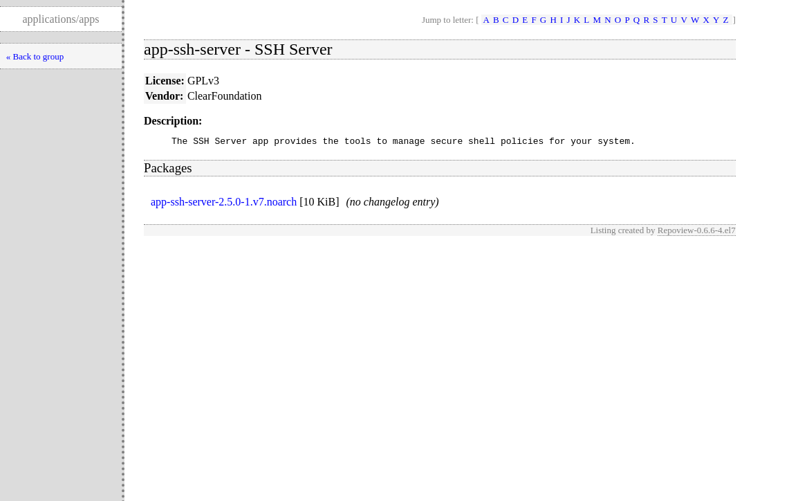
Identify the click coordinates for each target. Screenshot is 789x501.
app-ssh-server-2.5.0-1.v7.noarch (224, 204)
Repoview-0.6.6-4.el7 (697, 232)
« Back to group (35, 56)
